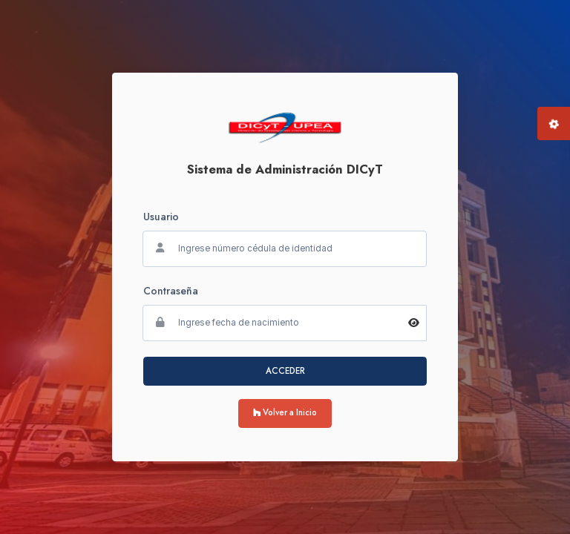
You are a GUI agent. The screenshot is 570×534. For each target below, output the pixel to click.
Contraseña (170, 290)
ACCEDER (285, 371)
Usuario (161, 216)
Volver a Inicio (285, 412)
